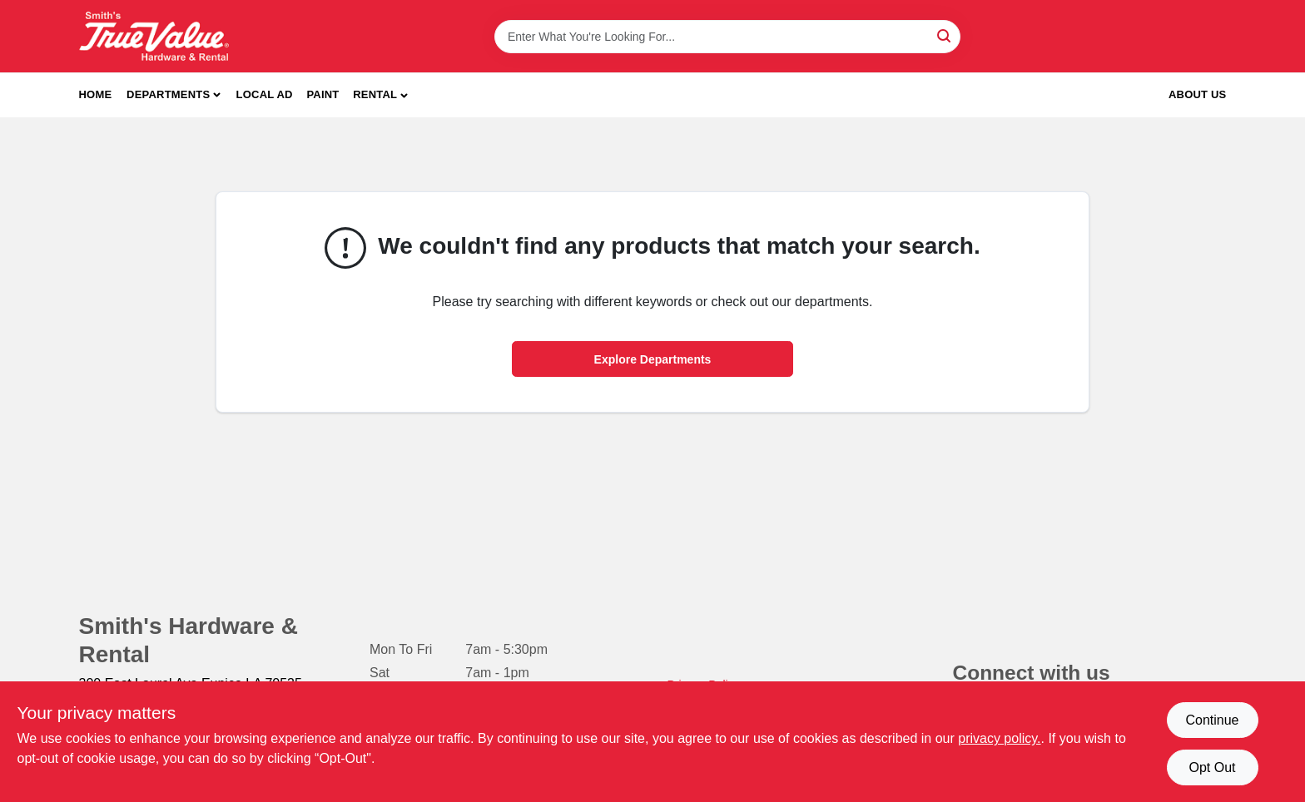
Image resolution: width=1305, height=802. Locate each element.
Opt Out (1211, 767)
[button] (380, 95)
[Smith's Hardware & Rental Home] (154, 36)
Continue (1211, 720)
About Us (1198, 94)
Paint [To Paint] (322, 94)
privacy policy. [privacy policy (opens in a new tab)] (999, 738)
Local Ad (264, 94)
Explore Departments (653, 359)
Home (95, 94)
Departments (168, 94)
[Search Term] (727, 36)
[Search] (945, 35)
